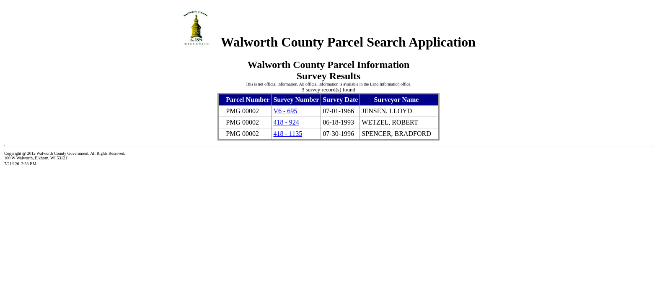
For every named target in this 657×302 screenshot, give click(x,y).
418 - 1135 (287, 133)
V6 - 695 (285, 111)
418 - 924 (286, 122)
